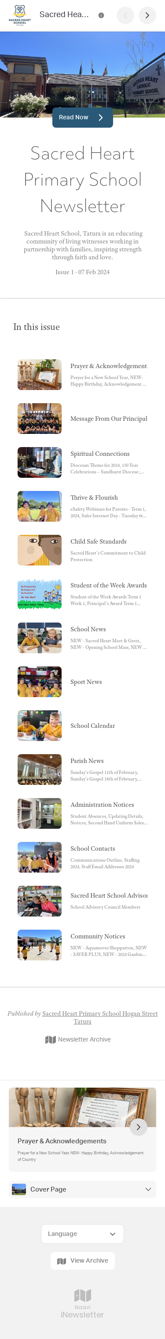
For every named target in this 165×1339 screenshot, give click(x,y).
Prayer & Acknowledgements (62, 1141)
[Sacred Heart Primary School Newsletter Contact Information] (101, 15)
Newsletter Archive (78, 1040)
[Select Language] (82, 1233)
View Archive (82, 1261)
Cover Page (48, 1189)
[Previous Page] (125, 15)
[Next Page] (147, 15)
